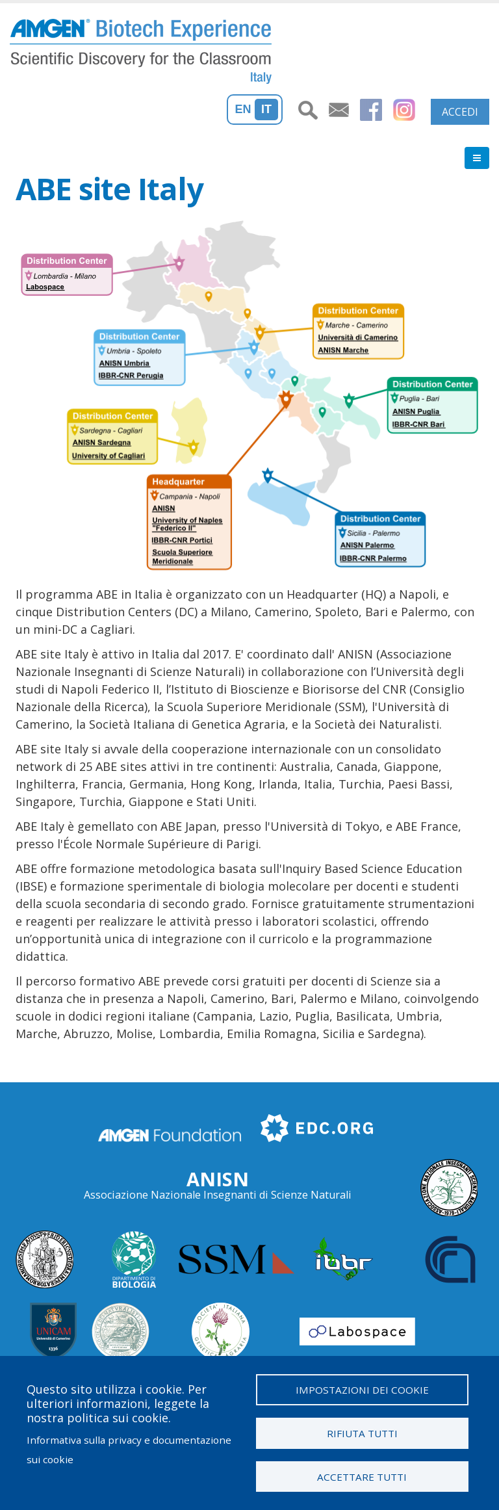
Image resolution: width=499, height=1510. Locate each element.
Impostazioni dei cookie (362, 1389)
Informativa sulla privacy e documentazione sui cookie (129, 1449)
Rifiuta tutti (362, 1432)
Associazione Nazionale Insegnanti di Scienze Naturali (218, 1195)
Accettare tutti (362, 1476)
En (243, 109)
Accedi (460, 112)
